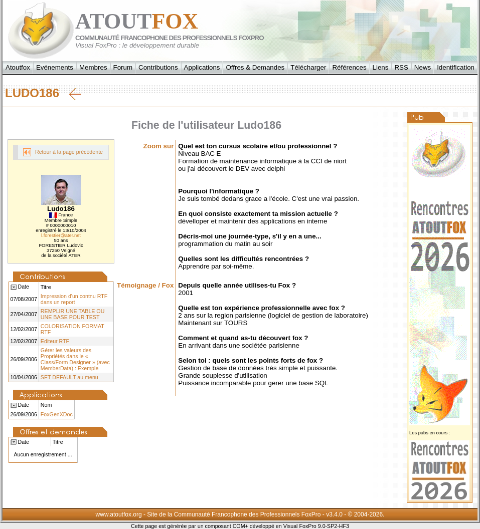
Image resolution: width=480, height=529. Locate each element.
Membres (93, 67)
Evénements (54, 67)
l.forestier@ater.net (61, 235)
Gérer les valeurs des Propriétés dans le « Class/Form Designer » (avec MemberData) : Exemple (75, 359)
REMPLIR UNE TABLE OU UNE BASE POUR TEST (73, 314)
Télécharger (308, 67)
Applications (202, 67)
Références (349, 67)
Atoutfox (18, 67)
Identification (455, 67)
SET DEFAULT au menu (69, 377)
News (422, 67)
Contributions (158, 67)
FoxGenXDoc (57, 414)
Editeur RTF (55, 341)
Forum (123, 67)
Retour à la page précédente (63, 152)
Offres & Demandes (255, 67)
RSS (401, 67)
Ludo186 (43, 93)
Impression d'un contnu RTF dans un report (74, 299)
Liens (381, 67)
